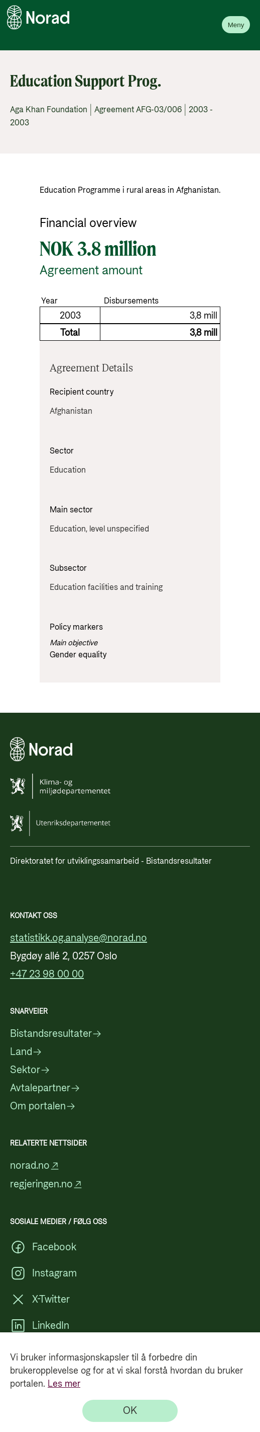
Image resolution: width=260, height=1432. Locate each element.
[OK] (130, 1411)
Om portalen (43, 1106)
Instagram (43, 1273)
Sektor (30, 1070)
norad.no (35, 1166)
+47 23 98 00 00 (47, 974)
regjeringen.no (46, 1184)
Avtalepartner (45, 1088)
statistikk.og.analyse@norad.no (78, 938)
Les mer (64, 1384)
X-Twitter (40, 1300)
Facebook (43, 1247)
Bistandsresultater (56, 1034)
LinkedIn (39, 1326)
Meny (236, 25)
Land (26, 1052)
